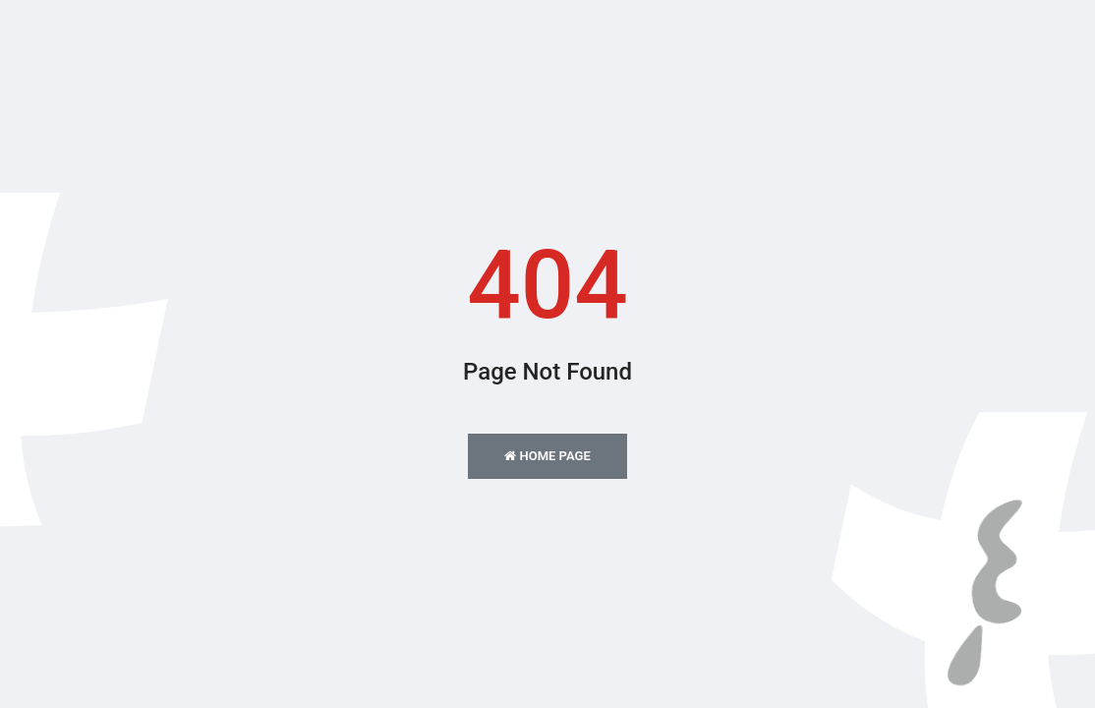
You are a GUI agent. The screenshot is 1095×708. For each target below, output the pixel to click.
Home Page (547, 455)
